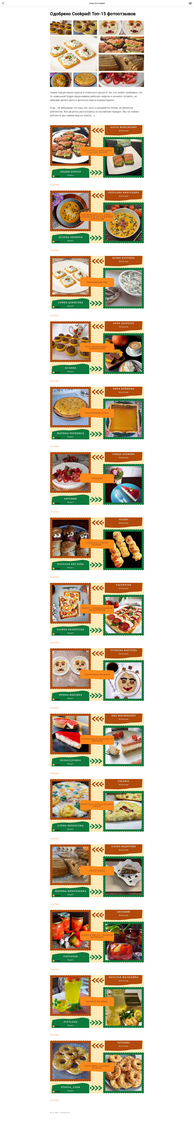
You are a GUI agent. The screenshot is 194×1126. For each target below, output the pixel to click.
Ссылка (54, 185)
